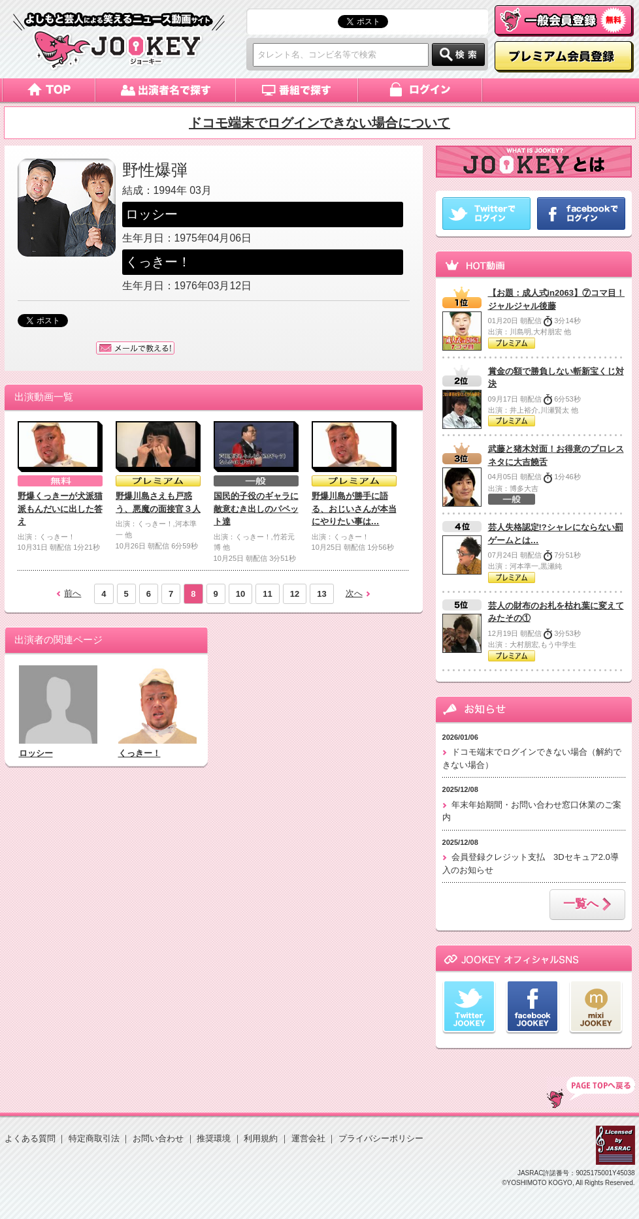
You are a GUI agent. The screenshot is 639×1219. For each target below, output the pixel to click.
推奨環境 (214, 1138)
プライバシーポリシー (380, 1138)
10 (240, 594)
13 (321, 594)
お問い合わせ (158, 1138)
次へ (354, 593)
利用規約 (261, 1138)
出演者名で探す (165, 90)
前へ (72, 593)
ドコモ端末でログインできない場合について (319, 123)
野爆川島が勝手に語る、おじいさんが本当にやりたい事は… (354, 508)
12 (294, 594)
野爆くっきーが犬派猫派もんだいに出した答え (60, 508)
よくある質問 (30, 1138)
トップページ (48, 90)
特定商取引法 (94, 1138)
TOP (591, 1092)
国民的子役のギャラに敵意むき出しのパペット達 (256, 508)
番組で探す (297, 90)
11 (267, 594)
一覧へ (587, 905)
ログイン (421, 90)
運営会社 (308, 1138)
